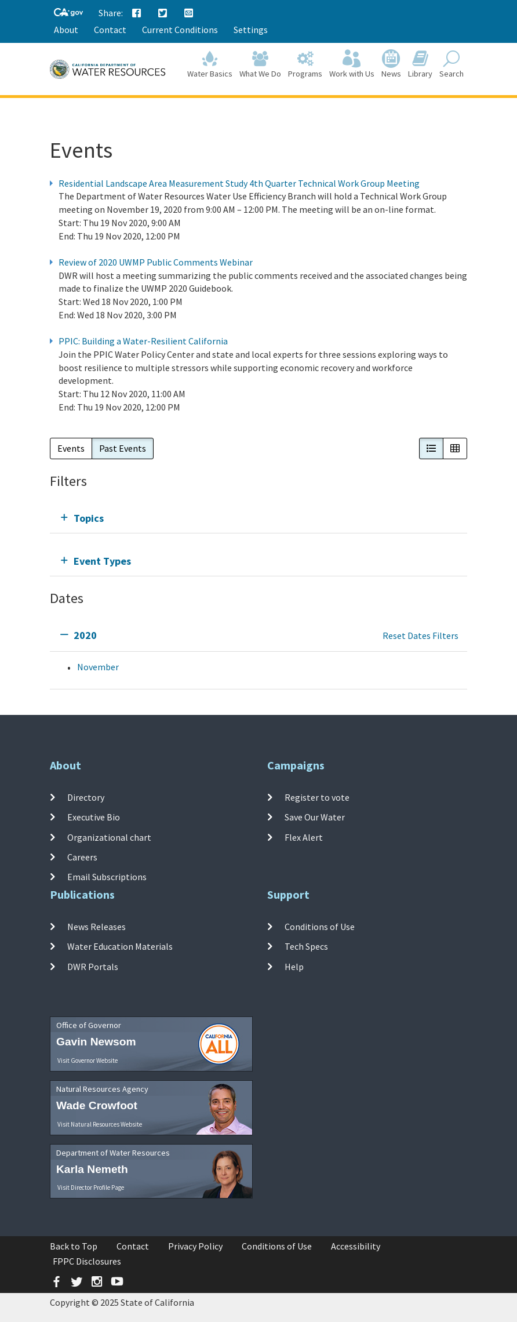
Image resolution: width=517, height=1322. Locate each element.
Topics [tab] (89, 518)
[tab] (258, 518)
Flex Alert (304, 836)
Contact (110, 29)
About (66, 29)
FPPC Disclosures (87, 1261)
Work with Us (351, 64)
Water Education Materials (120, 946)
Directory (85, 797)
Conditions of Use (320, 926)
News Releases (96, 926)
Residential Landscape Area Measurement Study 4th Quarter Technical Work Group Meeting (239, 183)
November (98, 667)
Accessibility (355, 1246)
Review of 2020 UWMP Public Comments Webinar (156, 262)
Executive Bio (93, 817)
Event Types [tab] (102, 561)
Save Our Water (315, 817)
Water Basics (209, 64)
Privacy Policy (195, 1246)
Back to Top (73, 1246)
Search (451, 64)
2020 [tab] (85, 635)
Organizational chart (109, 836)
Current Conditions (180, 29)
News (391, 64)
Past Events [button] (122, 448)
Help (294, 966)
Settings (251, 29)
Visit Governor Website (87, 1060)
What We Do (260, 64)
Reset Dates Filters (420, 635)
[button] (431, 448)
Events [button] (71, 448)
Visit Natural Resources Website (99, 1124)
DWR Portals (92, 966)
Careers (82, 857)
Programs (305, 64)
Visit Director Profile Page (90, 1187)
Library (420, 64)
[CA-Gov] (68, 13)
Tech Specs (306, 946)
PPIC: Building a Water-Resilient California (143, 341)
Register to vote (317, 797)
